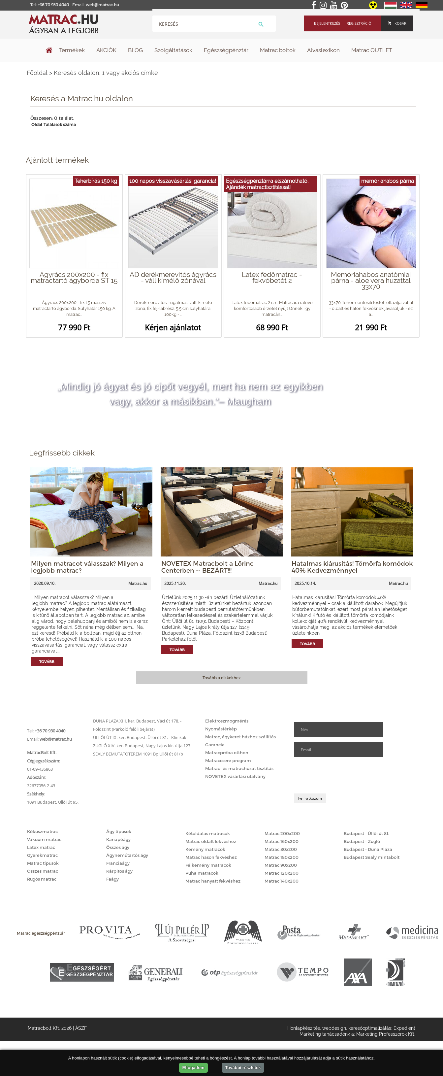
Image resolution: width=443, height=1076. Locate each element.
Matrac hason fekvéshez (211, 857)
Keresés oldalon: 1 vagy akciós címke (106, 72)
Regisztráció (359, 23)
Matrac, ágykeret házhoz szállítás (240, 736)
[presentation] (344, 775)
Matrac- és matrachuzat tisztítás (239, 768)
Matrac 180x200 (282, 857)
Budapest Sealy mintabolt (371, 857)
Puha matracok (201, 873)
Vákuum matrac (44, 839)
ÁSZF (81, 1028)
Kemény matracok (205, 849)
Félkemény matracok (208, 865)
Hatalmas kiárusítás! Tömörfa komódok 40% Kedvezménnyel (352, 566)
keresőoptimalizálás (369, 1028)
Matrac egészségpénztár (41, 933)
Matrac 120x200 (282, 873)
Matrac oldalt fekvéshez (210, 841)
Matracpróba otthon (226, 752)
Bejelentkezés (327, 23)
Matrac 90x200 (281, 865)
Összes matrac (42, 871)
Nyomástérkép (221, 728)
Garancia (215, 744)
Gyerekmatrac (42, 855)
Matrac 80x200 (281, 849)
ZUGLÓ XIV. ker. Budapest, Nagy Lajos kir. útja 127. (142, 746)
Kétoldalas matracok (207, 833)
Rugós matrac (41, 879)
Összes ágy (117, 847)
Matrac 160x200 (282, 841)
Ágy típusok (118, 831)
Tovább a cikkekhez (221, 677)
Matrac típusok (43, 863)
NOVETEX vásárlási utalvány (235, 776)
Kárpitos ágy (119, 871)
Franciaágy (118, 863)
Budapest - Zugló (362, 841)
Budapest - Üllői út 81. (366, 833)
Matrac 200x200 (282, 833)
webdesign (334, 1028)
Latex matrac (41, 847)
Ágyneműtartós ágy (127, 855)
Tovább (46, 661)
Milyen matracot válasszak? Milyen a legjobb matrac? (87, 566)
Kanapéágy (118, 839)
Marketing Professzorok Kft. (385, 1034)
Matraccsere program (228, 760)
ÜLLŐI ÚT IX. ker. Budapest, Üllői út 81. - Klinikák (139, 737)
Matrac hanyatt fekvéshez (212, 881)
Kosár (397, 23)
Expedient (404, 1028)
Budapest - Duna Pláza (368, 849)
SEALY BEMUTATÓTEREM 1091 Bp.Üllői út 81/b (138, 754)
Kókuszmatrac (42, 831)
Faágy (112, 879)
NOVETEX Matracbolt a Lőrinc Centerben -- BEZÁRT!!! (207, 566)
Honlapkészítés (303, 1028)
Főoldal (37, 72)
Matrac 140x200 (282, 881)
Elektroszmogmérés (226, 720)
